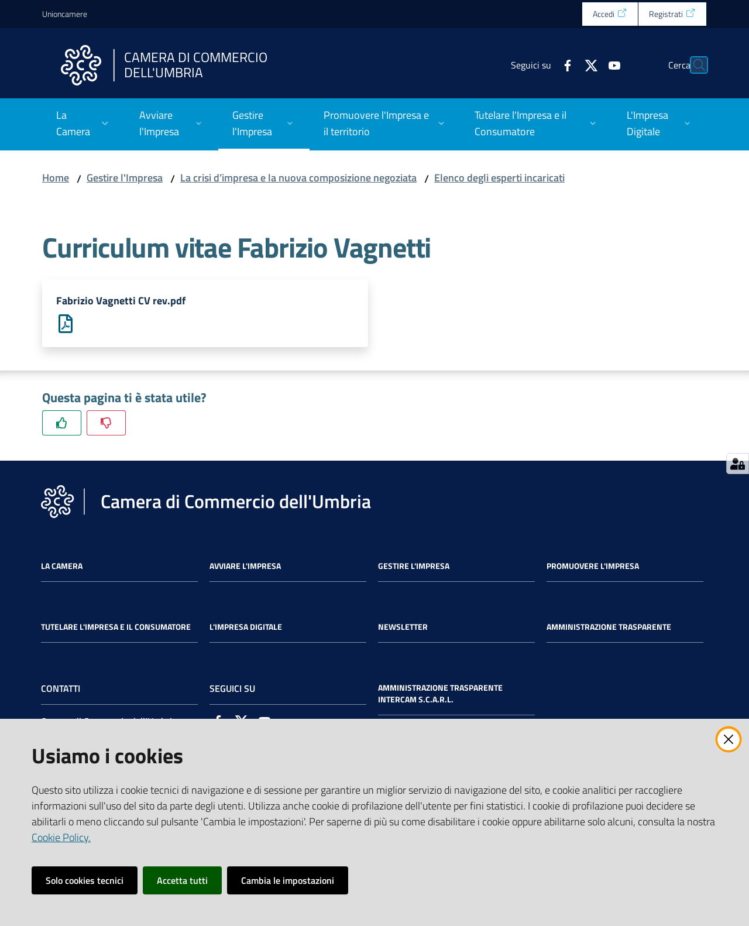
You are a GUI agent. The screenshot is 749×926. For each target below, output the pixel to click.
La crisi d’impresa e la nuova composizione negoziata (298, 178)
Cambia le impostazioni (287, 880)
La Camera (62, 566)
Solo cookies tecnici (84, 880)
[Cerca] (693, 65)
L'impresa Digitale (245, 627)
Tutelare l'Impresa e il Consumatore (116, 627)
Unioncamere (64, 14)
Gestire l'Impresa (125, 178)
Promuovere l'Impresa (593, 566)
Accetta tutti (182, 880)
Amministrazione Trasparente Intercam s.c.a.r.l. (440, 694)
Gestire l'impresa (413, 566)
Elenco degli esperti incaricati (499, 178)
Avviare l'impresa (245, 566)
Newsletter (403, 627)
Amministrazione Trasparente (609, 627)
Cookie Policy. (61, 837)
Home (55, 178)
